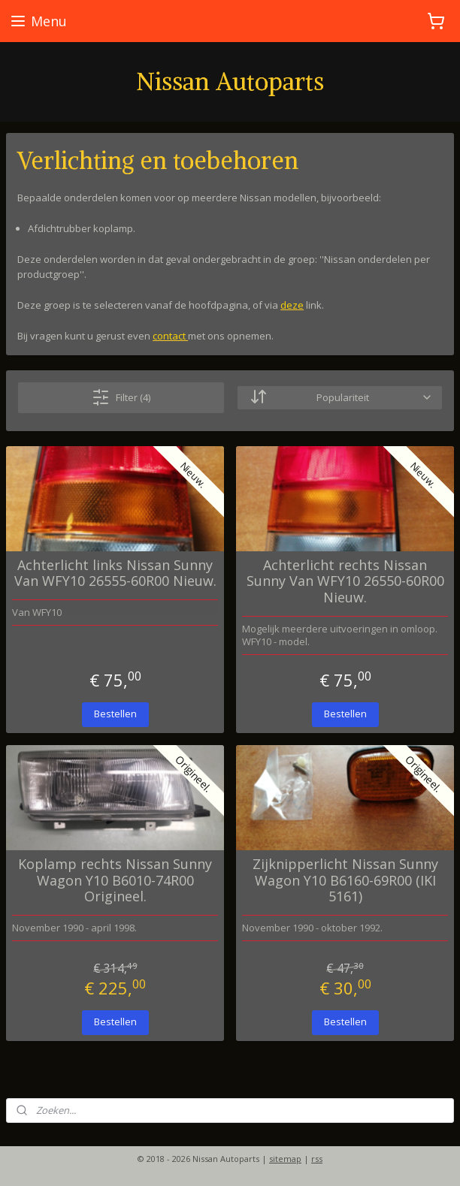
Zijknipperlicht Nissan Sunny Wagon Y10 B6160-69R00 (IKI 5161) (345, 880)
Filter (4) (121, 397)
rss (316, 1158)
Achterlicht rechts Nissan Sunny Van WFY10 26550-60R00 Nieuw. (345, 581)
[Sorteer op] (340, 397)
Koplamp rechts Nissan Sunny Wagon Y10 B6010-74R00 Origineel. (115, 880)
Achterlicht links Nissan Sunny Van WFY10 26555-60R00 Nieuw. (115, 573)
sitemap (285, 1158)
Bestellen (115, 713)
